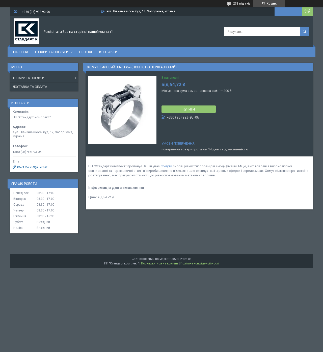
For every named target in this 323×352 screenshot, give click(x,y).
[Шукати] (304, 31)
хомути (166, 166)
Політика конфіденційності (199, 263)
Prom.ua (186, 259)
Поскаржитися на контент (159, 263)
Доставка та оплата (30, 87)
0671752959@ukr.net (32, 167)
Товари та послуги (51, 52)
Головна (20, 52)
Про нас (86, 52)
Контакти (108, 52)
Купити (189, 109)
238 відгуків (242, 3)
